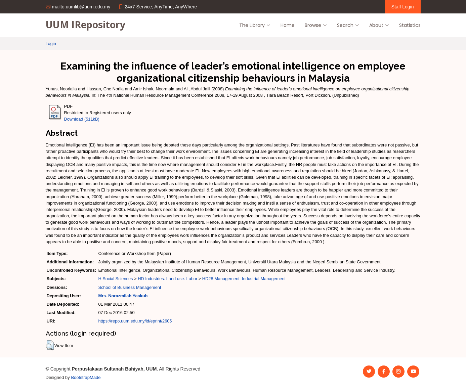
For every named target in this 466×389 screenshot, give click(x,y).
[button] (50, 345)
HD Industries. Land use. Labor (167, 278)
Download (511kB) (81, 119)
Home (288, 25)
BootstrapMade (85, 377)
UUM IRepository (85, 24)
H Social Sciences (115, 278)
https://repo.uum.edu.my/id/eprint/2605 (135, 320)
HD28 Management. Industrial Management (244, 278)
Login (51, 43)
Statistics (410, 25)
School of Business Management (129, 287)
